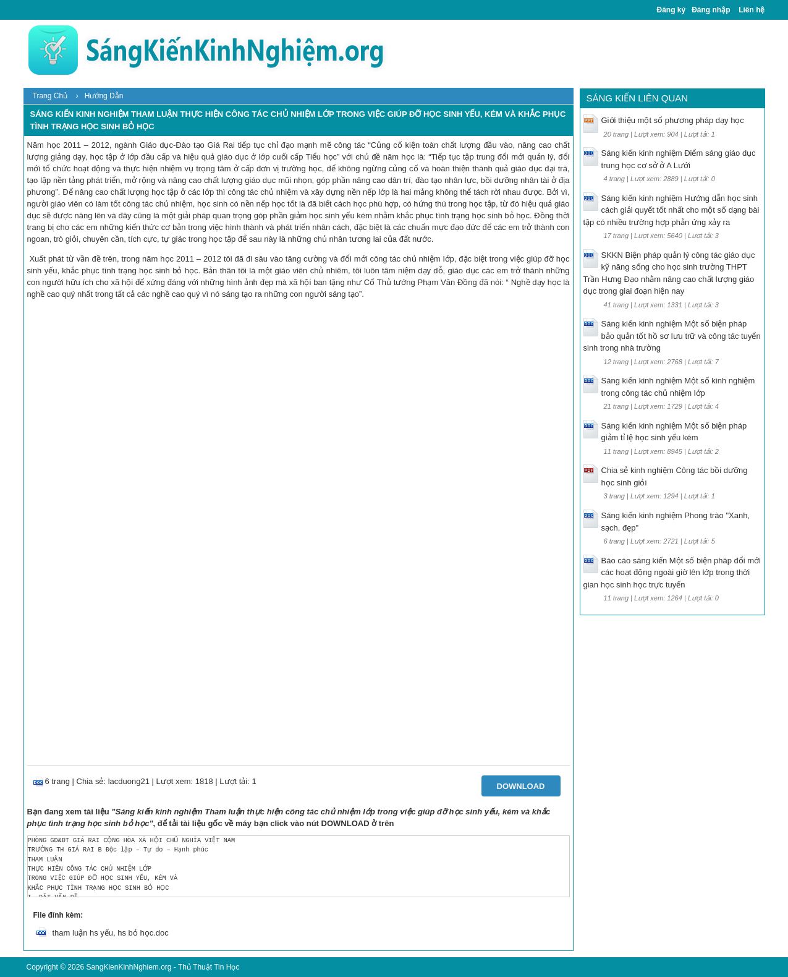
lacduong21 (129, 781)
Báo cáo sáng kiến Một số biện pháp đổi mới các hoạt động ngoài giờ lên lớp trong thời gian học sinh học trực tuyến (672, 572)
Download (521, 786)
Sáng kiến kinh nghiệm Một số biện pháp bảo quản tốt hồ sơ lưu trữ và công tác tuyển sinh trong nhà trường (672, 335)
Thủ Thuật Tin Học (208, 967)
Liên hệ (752, 10)
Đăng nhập (711, 10)
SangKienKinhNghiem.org (128, 967)
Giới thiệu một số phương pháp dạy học (672, 120)
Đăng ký (671, 10)
